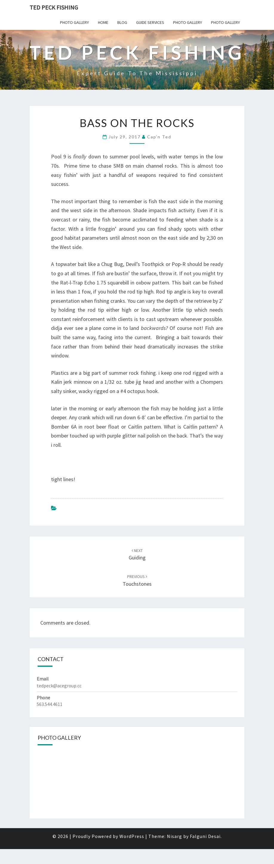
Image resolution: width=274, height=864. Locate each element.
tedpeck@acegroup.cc (59, 686)
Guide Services (150, 22)
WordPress (131, 836)
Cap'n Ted (159, 136)
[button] (41, 781)
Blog (122, 22)
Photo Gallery (74, 22)
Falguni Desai (205, 836)
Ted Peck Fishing (54, 7)
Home (103, 22)
